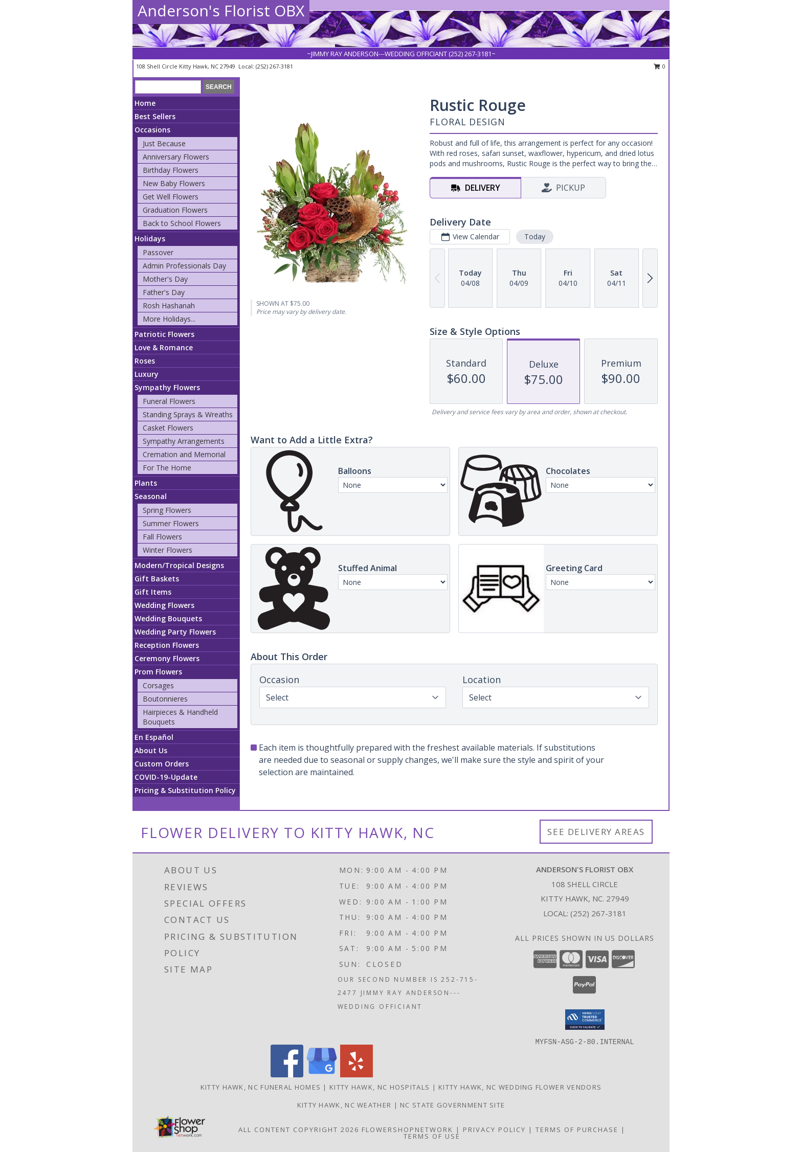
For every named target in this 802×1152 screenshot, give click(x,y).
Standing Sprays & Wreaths (188, 414)
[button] (585, 1019)
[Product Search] (168, 87)
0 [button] (659, 66)
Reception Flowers (167, 645)
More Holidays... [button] (169, 319)
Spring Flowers (167, 510)
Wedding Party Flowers (175, 632)
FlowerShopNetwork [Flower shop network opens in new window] (407, 1129)
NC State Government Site (452, 1105)
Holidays (150, 238)
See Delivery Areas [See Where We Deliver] (596, 832)
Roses (145, 361)
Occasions (152, 129)
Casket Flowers (168, 428)
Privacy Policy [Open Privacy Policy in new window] (494, 1129)
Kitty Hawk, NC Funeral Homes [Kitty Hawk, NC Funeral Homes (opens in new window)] (261, 1087)
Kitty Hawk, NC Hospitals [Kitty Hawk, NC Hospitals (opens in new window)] (379, 1087)
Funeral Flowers (169, 401)
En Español (154, 737)
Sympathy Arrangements (184, 441)
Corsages (158, 685)
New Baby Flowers (174, 183)
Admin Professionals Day (184, 265)
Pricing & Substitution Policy (185, 790)
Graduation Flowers (175, 210)
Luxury (147, 374)
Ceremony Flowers (167, 658)
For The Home (167, 467)
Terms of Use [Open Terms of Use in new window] (432, 1136)
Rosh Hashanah (169, 305)
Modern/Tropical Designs (179, 565)
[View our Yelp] (356, 1074)
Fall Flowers (162, 536)
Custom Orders (162, 764)
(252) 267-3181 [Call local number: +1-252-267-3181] (274, 66)
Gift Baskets (157, 578)
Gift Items (153, 592)
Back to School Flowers (182, 223)
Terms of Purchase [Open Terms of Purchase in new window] (577, 1129)
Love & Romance (164, 347)
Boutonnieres (165, 699)
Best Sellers (155, 116)
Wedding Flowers (164, 605)
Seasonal (151, 496)
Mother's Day (165, 279)
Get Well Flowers (170, 196)
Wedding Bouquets (168, 618)
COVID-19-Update (166, 777)
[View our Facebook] (287, 1074)
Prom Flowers (158, 671)
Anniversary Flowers (176, 157)
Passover (158, 252)
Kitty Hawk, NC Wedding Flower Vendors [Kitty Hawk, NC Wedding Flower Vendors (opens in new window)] (520, 1087)
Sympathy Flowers (167, 387)
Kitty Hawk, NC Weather (344, 1105)
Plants (146, 483)
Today (534, 236)
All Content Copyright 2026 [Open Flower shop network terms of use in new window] (298, 1129)
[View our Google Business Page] (321, 1074)
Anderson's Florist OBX (221, 10)
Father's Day (164, 292)
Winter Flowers (167, 550)
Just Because (164, 143)
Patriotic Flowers (164, 334)
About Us (151, 750)
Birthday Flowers (170, 170)
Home (145, 103)
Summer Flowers (171, 523)
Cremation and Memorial (184, 454)
